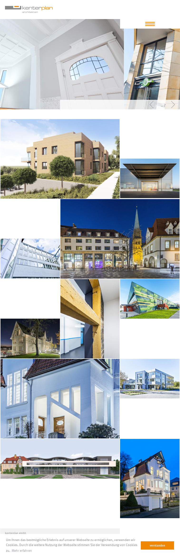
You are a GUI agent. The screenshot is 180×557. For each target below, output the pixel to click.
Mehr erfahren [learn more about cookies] (35, 550)
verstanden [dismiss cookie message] (157, 545)
